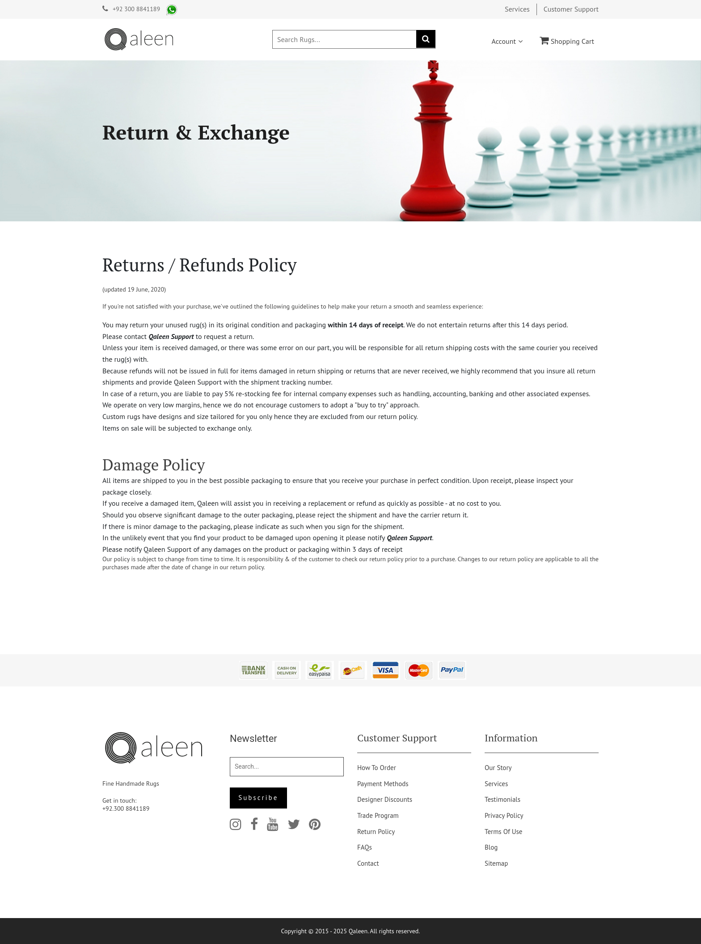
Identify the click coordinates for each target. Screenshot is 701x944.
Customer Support (571, 8)
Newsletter (253, 738)
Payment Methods (383, 783)
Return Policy (376, 831)
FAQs (364, 847)
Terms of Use (503, 831)
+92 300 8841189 (136, 9)
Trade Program (378, 815)
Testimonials (502, 799)
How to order (376, 767)
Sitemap (496, 863)
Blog (491, 847)
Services (517, 8)
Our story (498, 767)
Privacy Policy (504, 815)
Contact (368, 863)
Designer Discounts (384, 799)
